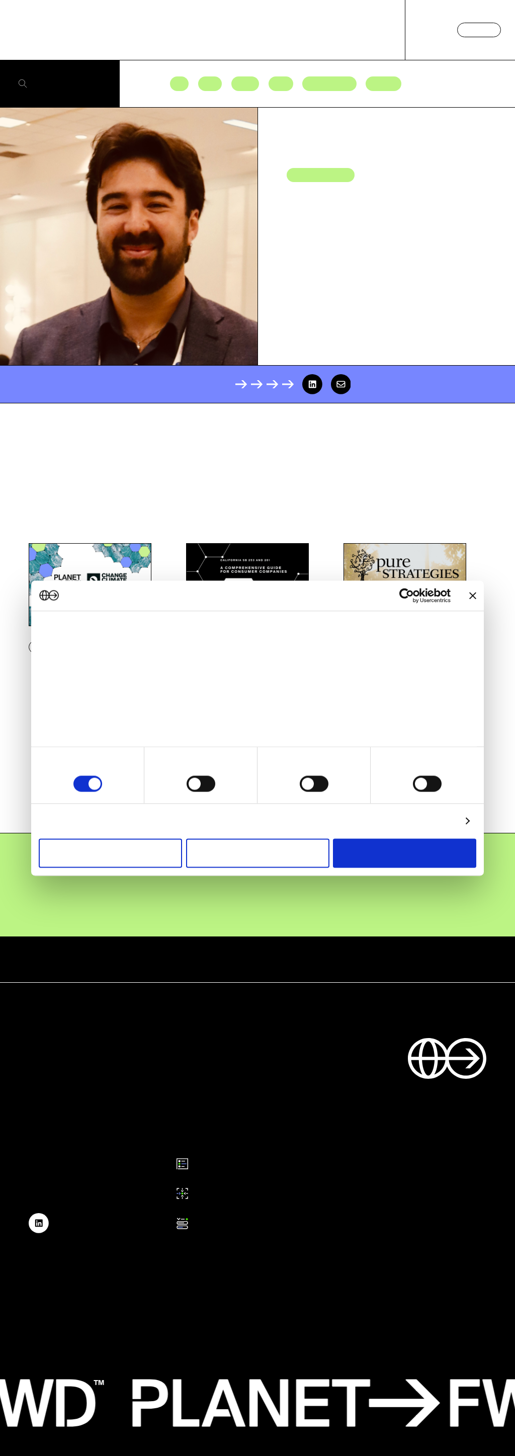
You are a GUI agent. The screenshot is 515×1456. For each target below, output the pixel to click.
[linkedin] (312, 384)
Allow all (404, 852)
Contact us (478, 29)
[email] (341, 384)
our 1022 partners (102, 647)
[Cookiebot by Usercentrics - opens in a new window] (407, 595)
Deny (110, 852)
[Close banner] (472, 595)
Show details (432, 821)
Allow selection (257, 852)
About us (375, 29)
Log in (431, 29)
